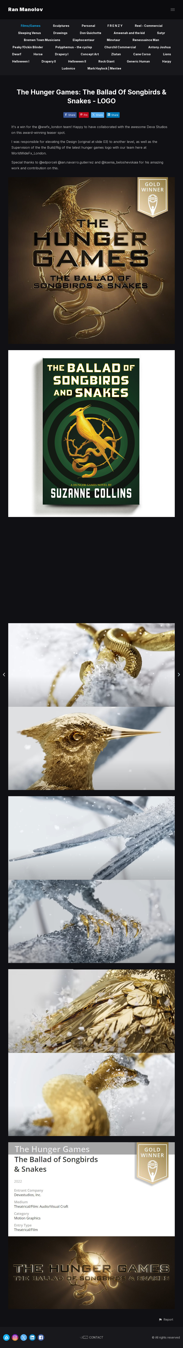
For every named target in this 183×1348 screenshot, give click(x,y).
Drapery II (49, 61)
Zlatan (116, 54)
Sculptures (61, 25)
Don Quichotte (90, 33)
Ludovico (68, 68)
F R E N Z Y (114, 25)
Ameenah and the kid (129, 33)
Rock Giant (106, 61)
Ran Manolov (25, 9)
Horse (38, 54)
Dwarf (16, 54)
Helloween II (77, 61)
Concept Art (90, 54)
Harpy (166, 61)
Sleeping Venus (29, 33)
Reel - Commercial (148, 25)
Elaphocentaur (83, 40)
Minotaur (113, 40)
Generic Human (138, 61)
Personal (88, 25)
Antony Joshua (159, 47)
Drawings (60, 33)
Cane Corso (142, 54)
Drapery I (61, 54)
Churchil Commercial (120, 47)
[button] (166, 1319)
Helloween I (20, 61)
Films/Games (31, 25)
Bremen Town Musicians (42, 40)
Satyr (161, 33)
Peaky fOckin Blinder (28, 47)
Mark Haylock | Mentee (104, 68)
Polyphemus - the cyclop (73, 47)
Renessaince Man (146, 40)
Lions (167, 54)
